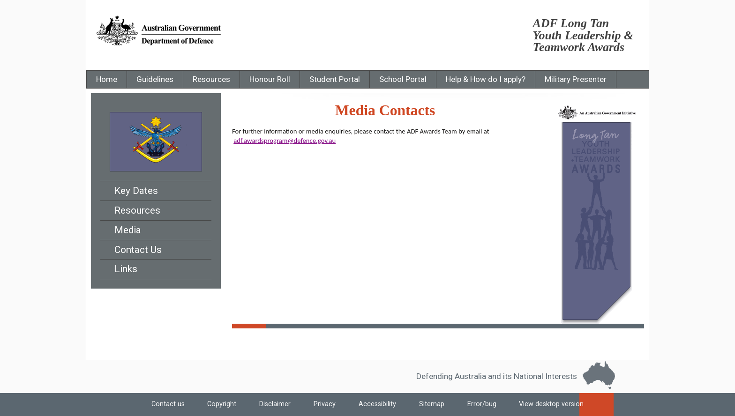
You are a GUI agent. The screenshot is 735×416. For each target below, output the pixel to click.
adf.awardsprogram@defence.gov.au (284, 140)
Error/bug (481, 405)
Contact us (168, 405)
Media (127, 230)
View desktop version (555, 408)
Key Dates (136, 190)
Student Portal (334, 79)
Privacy (325, 405)
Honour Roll (269, 79)
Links (125, 269)
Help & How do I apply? (485, 79)
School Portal (403, 79)
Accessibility (377, 405)
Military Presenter (576, 79)
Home (106, 79)
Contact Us (138, 249)
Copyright (221, 405)
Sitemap (431, 405)
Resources (211, 79)
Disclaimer (275, 405)
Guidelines (154, 79)
